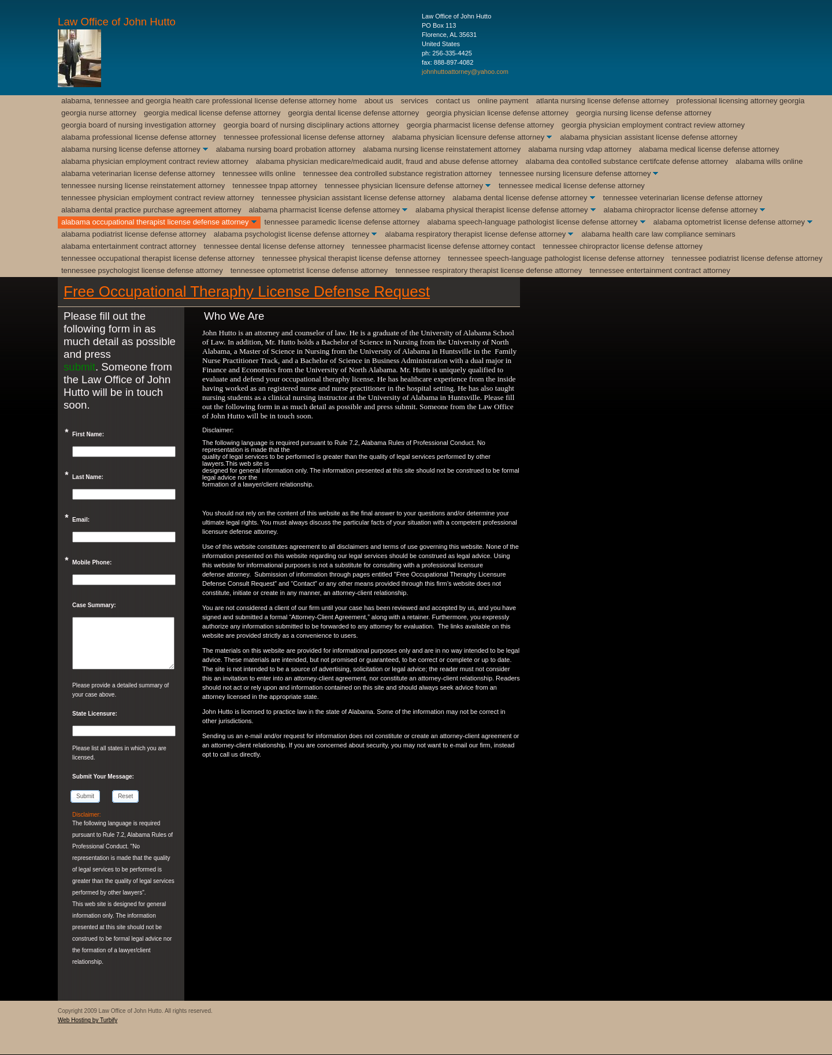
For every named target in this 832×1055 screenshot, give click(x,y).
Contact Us (453, 100)
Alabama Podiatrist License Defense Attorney (133, 234)
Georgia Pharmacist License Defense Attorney (480, 125)
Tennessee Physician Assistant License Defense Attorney (353, 197)
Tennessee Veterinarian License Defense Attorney (683, 197)
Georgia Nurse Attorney (98, 113)
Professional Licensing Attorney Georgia (741, 100)
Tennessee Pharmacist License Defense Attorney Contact (443, 246)
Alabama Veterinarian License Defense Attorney (138, 173)
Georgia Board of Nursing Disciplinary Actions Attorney (311, 125)
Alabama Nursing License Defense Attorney (130, 149)
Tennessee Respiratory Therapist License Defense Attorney (488, 270)
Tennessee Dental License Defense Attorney (273, 246)
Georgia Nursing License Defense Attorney (643, 113)
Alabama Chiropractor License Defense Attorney (681, 209)
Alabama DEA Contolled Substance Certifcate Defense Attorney (627, 161)
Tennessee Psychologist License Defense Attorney (142, 270)
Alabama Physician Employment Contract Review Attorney (154, 161)
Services (415, 100)
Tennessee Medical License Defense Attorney (572, 185)
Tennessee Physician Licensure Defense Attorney (404, 185)
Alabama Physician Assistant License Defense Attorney (648, 137)
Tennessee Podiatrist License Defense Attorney (747, 258)
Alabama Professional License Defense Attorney (138, 137)
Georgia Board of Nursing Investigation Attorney (138, 125)
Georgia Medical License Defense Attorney (212, 113)
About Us (379, 100)
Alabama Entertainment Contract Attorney (128, 246)
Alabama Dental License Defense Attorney (519, 197)
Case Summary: (94, 605)
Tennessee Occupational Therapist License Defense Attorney (158, 258)
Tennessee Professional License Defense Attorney (304, 137)
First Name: (88, 434)
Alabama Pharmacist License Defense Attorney (324, 209)
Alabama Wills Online (769, 161)
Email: (81, 520)
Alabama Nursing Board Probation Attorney (285, 149)
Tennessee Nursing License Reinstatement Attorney (143, 185)
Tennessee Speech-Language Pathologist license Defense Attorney (556, 258)
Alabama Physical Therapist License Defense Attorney (501, 209)
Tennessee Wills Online (258, 173)
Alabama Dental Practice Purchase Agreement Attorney (151, 209)
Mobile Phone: (92, 562)
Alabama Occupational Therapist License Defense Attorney (155, 222)
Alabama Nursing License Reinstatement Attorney (442, 149)
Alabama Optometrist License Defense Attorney (729, 222)
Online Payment (503, 100)
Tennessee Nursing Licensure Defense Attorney (575, 173)
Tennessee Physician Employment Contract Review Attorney (157, 197)
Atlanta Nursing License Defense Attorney (602, 100)
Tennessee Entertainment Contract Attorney (659, 270)
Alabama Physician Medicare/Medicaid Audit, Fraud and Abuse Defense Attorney (387, 161)
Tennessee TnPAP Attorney (274, 185)
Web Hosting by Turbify (87, 1020)
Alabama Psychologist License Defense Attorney (292, 234)
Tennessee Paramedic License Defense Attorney (342, 222)
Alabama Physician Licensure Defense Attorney (468, 137)
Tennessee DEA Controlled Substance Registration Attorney (397, 173)
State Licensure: (94, 713)
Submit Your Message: (103, 776)
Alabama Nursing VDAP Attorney (580, 149)
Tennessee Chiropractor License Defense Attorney (623, 246)
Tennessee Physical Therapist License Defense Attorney (351, 258)
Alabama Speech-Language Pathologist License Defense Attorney (532, 222)
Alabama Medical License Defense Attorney (709, 149)
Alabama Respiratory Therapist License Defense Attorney (475, 234)
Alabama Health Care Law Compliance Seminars (658, 234)
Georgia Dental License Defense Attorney (353, 113)
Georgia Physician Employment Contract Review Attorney (653, 125)
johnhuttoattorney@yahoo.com (465, 71)
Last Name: (87, 477)
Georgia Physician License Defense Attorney (497, 113)
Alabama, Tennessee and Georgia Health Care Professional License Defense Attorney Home (209, 100)
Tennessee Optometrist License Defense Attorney (309, 270)
